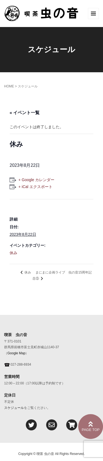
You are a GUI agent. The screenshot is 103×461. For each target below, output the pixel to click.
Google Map (16, 353)
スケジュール (14, 408)
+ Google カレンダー (36, 180)
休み (13, 253)
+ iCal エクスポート (35, 186)
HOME (9, 86)
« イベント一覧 (25, 112)
